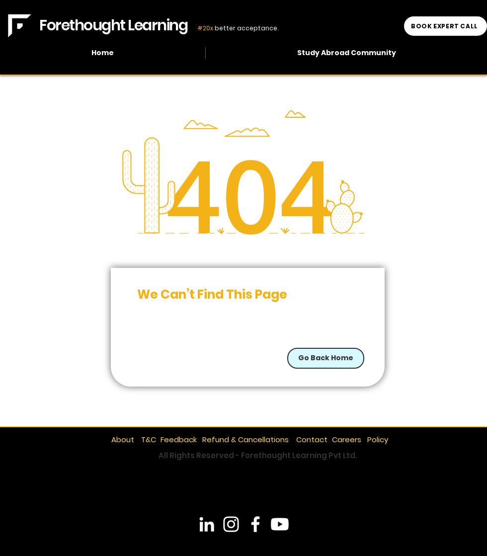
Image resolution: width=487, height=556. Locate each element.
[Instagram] (231, 524)
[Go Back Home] (325, 358)
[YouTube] (279, 524)
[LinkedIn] (206, 524)
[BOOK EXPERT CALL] (445, 26)
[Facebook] (255, 524)
